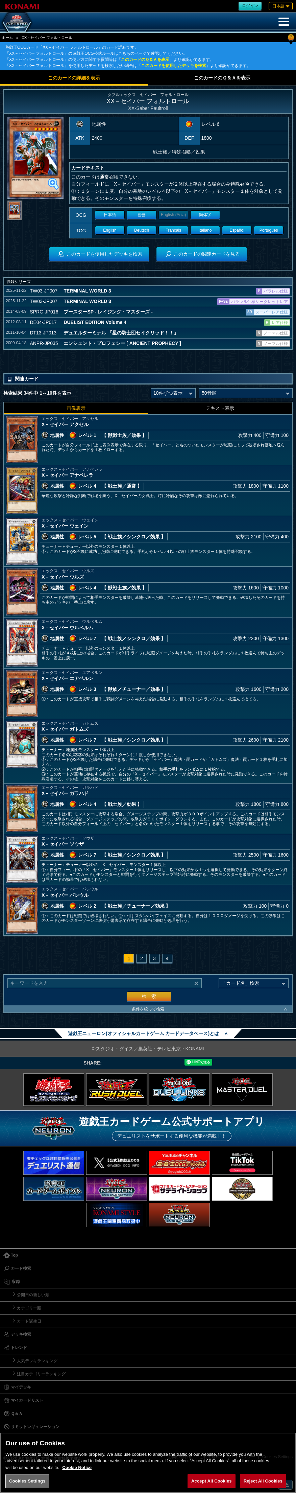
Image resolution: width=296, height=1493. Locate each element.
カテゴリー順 (29, 1308)
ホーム (7, 38)
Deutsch (141, 230)
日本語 (110, 214)
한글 (142, 214)
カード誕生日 (29, 1321)
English (109, 230)
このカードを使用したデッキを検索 (173, 65)
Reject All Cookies (263, 1481)
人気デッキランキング (37, 1360)
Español (236, 230)
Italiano (205, 230)
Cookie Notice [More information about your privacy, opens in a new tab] (77, 1467)
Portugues (269, 230)
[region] (148, 1462)
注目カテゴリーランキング (41, 1374)
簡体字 (205, 214)
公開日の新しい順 (33, 1294)
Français (173, 230)
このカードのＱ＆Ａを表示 (145, 59)
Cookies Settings (27, 1481)
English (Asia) (173, 214)
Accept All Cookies (211, 1481)
